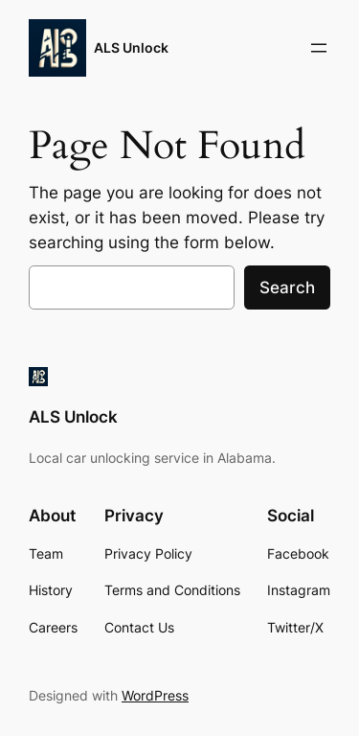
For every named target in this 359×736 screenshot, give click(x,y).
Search (287, 287)
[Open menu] (318, 47)
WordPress (155, 695)
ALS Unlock (131, 47)
